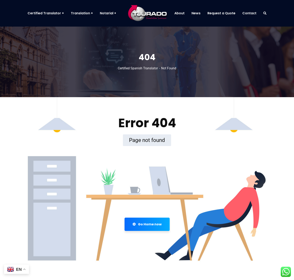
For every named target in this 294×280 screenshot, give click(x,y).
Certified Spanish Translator (138, 68)
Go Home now (147, 224)
